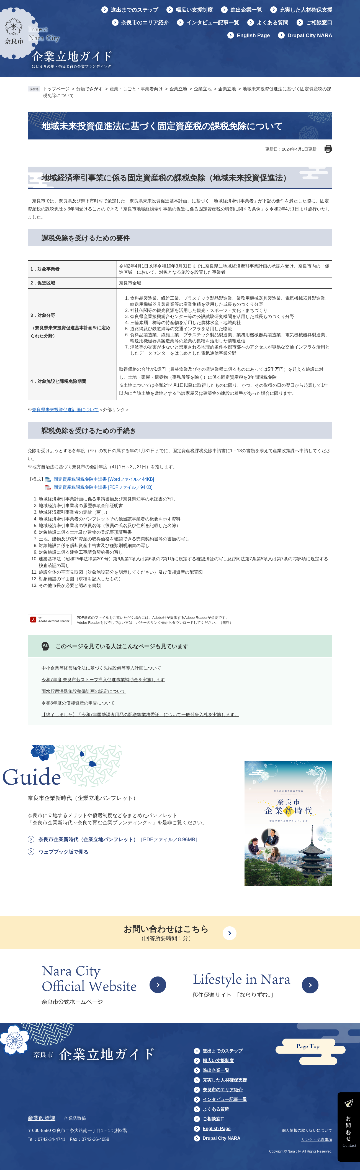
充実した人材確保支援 (306, 10)
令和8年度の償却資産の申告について (78, 703)
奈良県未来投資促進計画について (65, 409)
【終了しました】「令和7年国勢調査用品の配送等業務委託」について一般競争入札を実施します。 (140, 714)
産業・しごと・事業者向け (136, 89)
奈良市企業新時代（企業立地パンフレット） (119, 839)
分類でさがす (89, 89)
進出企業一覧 (246, 10)
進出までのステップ (134, 10)
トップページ (56, 89)
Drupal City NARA (309, 35)
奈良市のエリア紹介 (145, 23)
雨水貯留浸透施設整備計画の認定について (84, 691)
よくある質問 (272, 23)
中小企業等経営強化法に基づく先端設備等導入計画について (101, 668)
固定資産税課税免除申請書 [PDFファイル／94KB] (103, 487)
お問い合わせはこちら (166, 933)
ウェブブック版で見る (63, 852)
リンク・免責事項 (316, 1140)
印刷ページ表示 (328, 149)
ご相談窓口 (319, 23)
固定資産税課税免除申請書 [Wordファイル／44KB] (104, 479)
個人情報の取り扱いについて (307, 1130)
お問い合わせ (349, 1130)
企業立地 (178, 89)
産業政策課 (41, 1118)
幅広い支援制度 (194, 10)
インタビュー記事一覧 (212, 23)
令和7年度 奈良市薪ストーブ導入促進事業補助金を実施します (103, 679)
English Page (253, 35)
